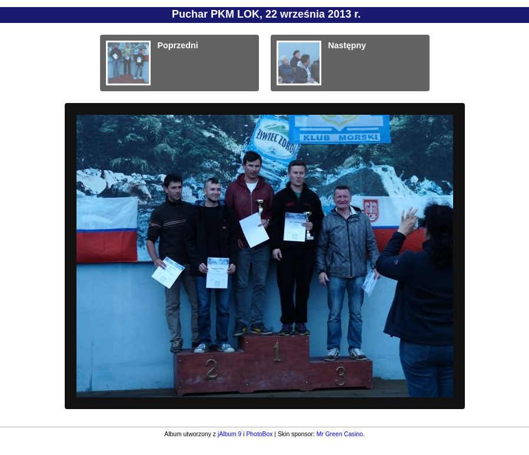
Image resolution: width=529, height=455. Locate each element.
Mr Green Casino (340, 434)
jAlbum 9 (229, 434)
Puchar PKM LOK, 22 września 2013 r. (266, 14)
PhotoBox (259, 434)
